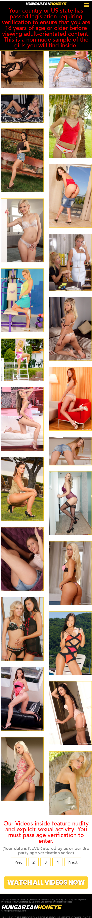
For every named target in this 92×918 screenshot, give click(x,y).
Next (71, 862)
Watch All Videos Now (46, 881)
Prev (20, 862)
